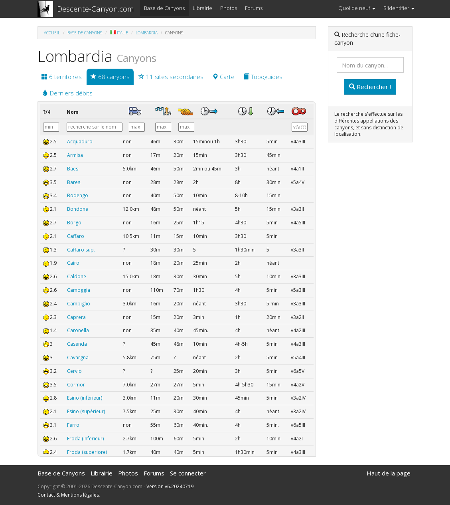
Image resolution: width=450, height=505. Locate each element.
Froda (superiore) (87, 452)
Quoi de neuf (356, 8)
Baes (72, 168)
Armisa (75, 155)
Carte (223, 77)
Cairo (73, 262)
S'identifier (398, 8)
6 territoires (61, 77)
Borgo (74, 222)
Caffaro (75, 236)
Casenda (77, 344)
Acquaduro (80, 141)
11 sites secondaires (170, 77)
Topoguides (262, 77)
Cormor (76, 384)
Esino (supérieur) (86, 411)
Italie (119, 33)
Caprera (76, 317)
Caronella (78, 330)
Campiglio (78, 303)
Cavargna (78, 357)
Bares (73, 182)
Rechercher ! (370, 87)
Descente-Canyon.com (95, 9)
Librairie (202, 8)
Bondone (77, 209)
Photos (228, 8)
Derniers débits (67, 93)
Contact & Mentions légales (68, 494)
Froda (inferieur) (85, 438)
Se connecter (188, 473)
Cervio (74, 371)
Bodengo (77, 195)
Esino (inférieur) (84, 397)
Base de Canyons (164, 8)
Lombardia (147, 33)
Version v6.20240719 (169, 486)
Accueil (52, 33)
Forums (253, 8)
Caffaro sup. (81, 249)
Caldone (76, 276)
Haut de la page (389, 473)
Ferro (73, 425)
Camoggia (78, 290)
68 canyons (110, 77)
